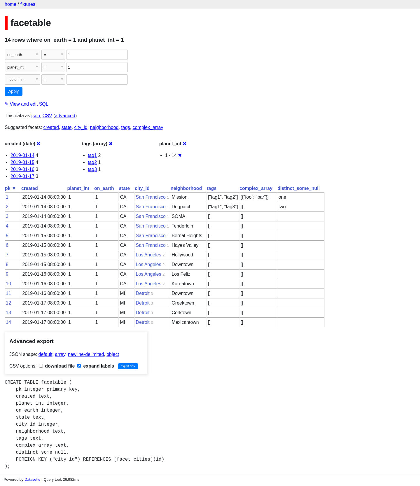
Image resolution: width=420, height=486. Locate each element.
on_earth (104, 188)
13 (8, 312)
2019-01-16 (22, 169)
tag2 (92, 162)
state (67, 127)
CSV (47, 115)
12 (8, 302)
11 (8, 293)
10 (8, 283)
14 (8, 322)
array (60, 354)
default (45, 354)
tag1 (92, 155)
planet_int (78, 188)
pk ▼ (10, 188)
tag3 (92, 169)
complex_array (148, 127)
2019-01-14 (22, 155)
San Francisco (151, 197)
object (112, 354)
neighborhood (104, 127)
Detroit (143, 293)
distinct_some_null (298, 188)
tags (125, 127)
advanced (65, 115)
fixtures (27, 4)
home (10, 4)
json (36, 115)
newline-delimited (86, 354)
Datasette (32, 479)
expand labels (95, 365)
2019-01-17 (22, 176)
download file (57, 365)
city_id (80, 127)
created (51, 127)
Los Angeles (148, 254)
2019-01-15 (22, 162)
